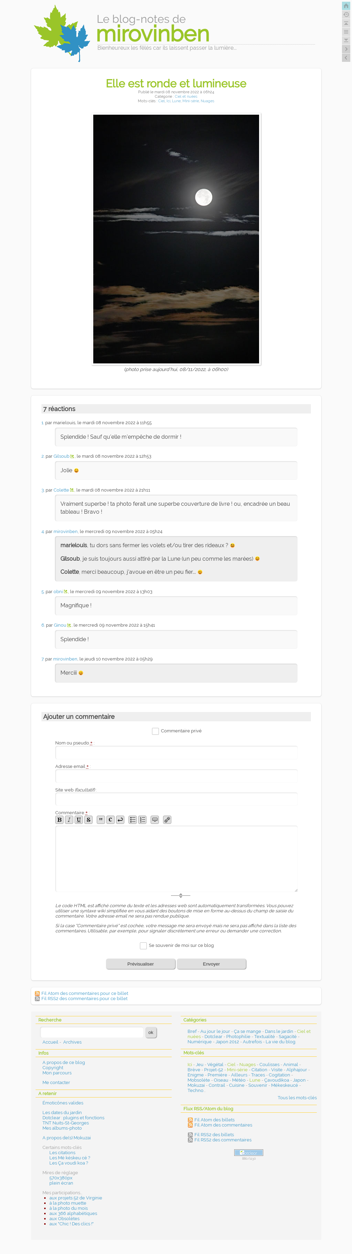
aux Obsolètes (64, 1218)
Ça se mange (247, 1031)
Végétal (215, 1064)
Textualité (264, 1036)
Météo (239, 1080)
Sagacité (288, 1036)
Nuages (207, 101)
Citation (259, 1069)
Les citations (62, 1152)
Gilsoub (61, 456)
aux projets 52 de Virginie (75, 1197)
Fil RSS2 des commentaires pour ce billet (84, 998)
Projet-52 (213, 1069)
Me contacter (56, 1082)
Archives (72, 1042)
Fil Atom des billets (214, 1119)
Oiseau (221, 1080)
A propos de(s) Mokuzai (66, 1137)
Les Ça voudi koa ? (68, 1163)
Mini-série (190, 101)
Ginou (60, 625)
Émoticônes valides (62, 1102)
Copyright (52, 1067)
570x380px (61, 1177)
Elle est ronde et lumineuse (176, 83)
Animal (290, 1064)
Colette (61, 490)
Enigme (196, 1074)
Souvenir (257, 1085)
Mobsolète (199, 1080)
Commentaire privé (181, 730)
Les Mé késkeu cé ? (69, 1157)
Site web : (75, 789)
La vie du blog (280, 1041)
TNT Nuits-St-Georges (65, 1122)
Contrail (217, 1085)
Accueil (50, 1042)
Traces (258, 1074)
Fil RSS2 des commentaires (222, 1139)
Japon (299, 1080)
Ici (168, 101)
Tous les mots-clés (297, 1097)
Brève (194, 1069)
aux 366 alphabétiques (73, 1213)
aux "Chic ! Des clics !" (71, 1223)
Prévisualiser (140, 964)
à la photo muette (67, 1203)
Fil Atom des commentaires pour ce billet (84, 993)
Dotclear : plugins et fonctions (73, 1117)
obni (58, 591)
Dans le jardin (279, 1031)
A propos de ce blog (63, 1062)
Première (217, 1074)
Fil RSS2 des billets (214, 1134)
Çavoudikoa (276, 1080)
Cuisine (237, 1085)
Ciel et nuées (186, 96)
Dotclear (213, 1036)
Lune (176, 101)
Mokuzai (196, 1085)
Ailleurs (239, 1074)
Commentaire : (72, 812)
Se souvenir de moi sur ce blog (181, 945)
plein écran (61, 1183)
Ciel (161, 101)
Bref (192, 1031)
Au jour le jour (215, 1031)
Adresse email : (73, 766)
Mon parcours (57, 1072)
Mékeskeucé (284, 1085)
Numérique (200, 1041)
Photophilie (238, 1036)
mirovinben (66, 531)
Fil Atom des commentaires (223, 1125)
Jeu (199, 1064)
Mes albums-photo (62, 1128)
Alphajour (296, 1069)
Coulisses (269, 1064)
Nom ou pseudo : (75, 742)
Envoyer (211, 964)
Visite (277, 1069)
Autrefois (252, 1041)
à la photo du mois (68, 1208)
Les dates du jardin (62, 1112)
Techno (195, 1090)
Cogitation (279, 1074)
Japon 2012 (227, 1041)
